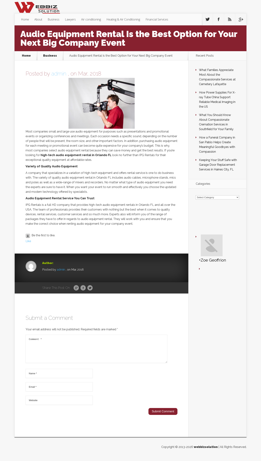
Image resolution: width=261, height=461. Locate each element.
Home (25, 19)
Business (53, 19)
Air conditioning (91, 19)
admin (58, 73)
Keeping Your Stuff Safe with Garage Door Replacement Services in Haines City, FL (218, 164)
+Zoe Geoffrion (201, 229)
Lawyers (70, 19)
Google (76, 288)
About (38, 19)
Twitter (90, 288)
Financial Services (157, 19)
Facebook (83, 288)
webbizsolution (206, 451)
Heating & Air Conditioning (123, 19)
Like (28, 241)
